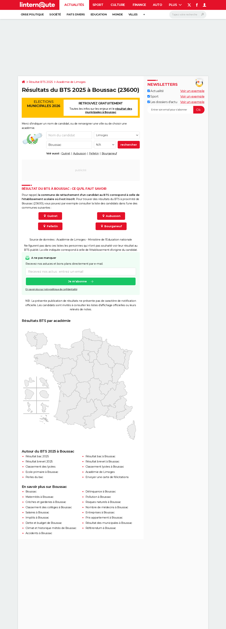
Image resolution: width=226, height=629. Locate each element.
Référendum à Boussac (100, 528)
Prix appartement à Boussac (104, 517)
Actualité (155, 91)
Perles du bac (34, 477)
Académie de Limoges (71, 82)
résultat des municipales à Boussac (108, 110)
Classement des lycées (41, 466)
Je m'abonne (77, 281)
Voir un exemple (192, 91)
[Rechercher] (187, 14)
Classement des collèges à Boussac (49, 507)
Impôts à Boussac (37, 517)
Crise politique (32, 14)
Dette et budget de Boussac (44, 523)
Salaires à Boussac (37, 512)
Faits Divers (76, 14)
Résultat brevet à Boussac (102, 461)
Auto (157, 5)
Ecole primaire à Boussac (42, 472)
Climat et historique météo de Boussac (51, 528)
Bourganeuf (109, 153)
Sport (98, 5)
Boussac (31, 491)
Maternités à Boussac (40, 497)
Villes (133, 14)
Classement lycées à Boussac (104, 466)
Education (99, 14)
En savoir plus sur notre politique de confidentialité (51, 289)
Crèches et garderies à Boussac (46, 502)
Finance (139, 5)
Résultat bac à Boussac (100, 456)
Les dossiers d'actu (162, 102)
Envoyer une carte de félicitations (107, 477)
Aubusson (79, 153)
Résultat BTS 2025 (41, 82)
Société (55, 14)
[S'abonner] (175, 110)
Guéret (65, 153)
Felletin (94, 153)
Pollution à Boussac (98, 497)
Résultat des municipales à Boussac (108, 523)
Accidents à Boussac (39, 533)
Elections (44, 104)
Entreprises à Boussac (100, 512)
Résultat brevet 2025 (39, 461)
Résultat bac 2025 (37, 456)
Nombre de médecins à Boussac (106, 507)
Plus (175, 5)
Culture (118, 5)
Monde (117, 14)
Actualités (74, 5)
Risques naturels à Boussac (103, 502)
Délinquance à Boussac (100, 491)
